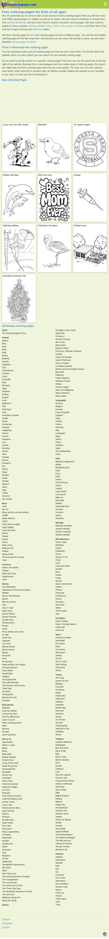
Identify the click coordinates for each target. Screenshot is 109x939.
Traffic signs (60, 899)
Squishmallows (62, 831)
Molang (58, 799)
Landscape (60, 433)
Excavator (59, 875)
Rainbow (59, 445)
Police (4, 542)
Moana (5, 652)
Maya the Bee (8, 811)
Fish (4, 406)
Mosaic (58, 581)
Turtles (5, 493)
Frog (4, 412)
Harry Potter (7, 781)
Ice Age (5, 635)
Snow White (7, 670)
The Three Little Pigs (11, 888)
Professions (60, 596)
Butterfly (5, 358)
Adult (4, 330)
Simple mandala (62, 535)
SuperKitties (7, 673)
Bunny (5, 355)
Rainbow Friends (62, 381)
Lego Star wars (8, 530)
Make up (59, 497)
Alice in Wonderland (11, 596)
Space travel (7, 554)
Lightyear (6, 641)
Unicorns (6, 496)
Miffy (57, 793)
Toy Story (6, 691)
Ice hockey (60, 649)
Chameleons (7, 370)
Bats (4, 343)
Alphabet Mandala (63, 526)
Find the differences (11, 717)
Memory (5, 729)
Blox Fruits (60, 342)
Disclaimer (7, 923)
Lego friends (60, 491)
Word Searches (9, 735)
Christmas (80, 26)
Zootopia (6, 700)
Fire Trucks (60, 878)
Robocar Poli (7, 548)
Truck (57, 905)
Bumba (58, 766)
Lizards (5, 445)
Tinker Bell (6, 688)
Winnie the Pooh (9, 697)
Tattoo (58, 608)
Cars (4, 605)
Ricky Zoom (7, 545)
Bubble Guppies (9, 757)
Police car (59, 893)
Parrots (5, 460)
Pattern (58, 587)
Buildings (59, 545)
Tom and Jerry (8, 894)
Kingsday (59, 705)
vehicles (22, 22)
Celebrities (60, 551)
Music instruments (63, 584)
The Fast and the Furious (13, 557)
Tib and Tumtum (62, 846)
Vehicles (59, 854)
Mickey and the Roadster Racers (69, 369)
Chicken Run (7, 760)
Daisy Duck (7, 611)
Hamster (6, 427)
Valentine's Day (62, 728)
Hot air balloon (61, 884)
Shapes (58, 817)
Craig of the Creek (10, 763)
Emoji (57, 560)
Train (57, 902)
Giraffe (5, 418)
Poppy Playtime (62, 378)
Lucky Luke (7, 805)
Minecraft (59, 372)
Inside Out (6, 638)
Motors (58, 890)
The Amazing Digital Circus (14, 333)
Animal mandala (62, 529)
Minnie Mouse (8, 649)
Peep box (59, 630)
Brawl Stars (60, 345)
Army (4, 506)
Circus (58, 554)
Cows (4, 376)
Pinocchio (6, 655)
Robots (5, 551)
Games (5, 905)
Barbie (58, 464)
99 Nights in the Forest (65, 330)
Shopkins (59, 518)
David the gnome (9, 766)
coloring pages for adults (23, 42)
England (59, 415)
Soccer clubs (61, 661)
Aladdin (5, 593)
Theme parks (61, 611)
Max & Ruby (60, 790)
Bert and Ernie (61, 748)
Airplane (59, 857)
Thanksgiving (61, 725)
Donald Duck (7, 620)
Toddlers (59, 739)
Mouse (5, 451)
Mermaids (59, 500)
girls (32, 35)
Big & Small (60, 751)
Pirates (5, 536)
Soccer (58, 658)
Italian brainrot (8, 518)
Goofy (4, 629)
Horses (5, 433)
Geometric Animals (10, 415)
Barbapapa (60, 745)
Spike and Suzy (9, 573)
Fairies (58, 479)
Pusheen (59, 512)
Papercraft (60, 627)
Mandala (59, 523)
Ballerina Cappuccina (64, 461)
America (59, 403)
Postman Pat (61, 811)
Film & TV (6, 739)
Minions (5, 814)
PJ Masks (6, 835)
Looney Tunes (8, 802)
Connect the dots (9, 714)
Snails (4, 478)
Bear (4, 346)
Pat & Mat (6, 826)
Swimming (60, 667)
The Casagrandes (10, 879)
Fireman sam (61, 778)
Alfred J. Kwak (8, 745)
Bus (57, 869)
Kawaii (58, 575)
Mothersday (60, 708)
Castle (58, 548)
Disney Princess (9, 617)
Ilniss (57, 572)
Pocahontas (7, 661)
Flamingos (6, 409)
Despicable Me (8, 769)
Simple (58, 822)
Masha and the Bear (11, 808)
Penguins (6, 463)
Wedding (59, 731)
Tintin (4, 579)
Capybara (6, 364)
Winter (58, 734)
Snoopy (58, 825)
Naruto (5, 533)
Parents (6, 919)
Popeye (5, 570)
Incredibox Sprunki (63, 366)
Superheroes (7, 576)
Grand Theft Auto (63, 360)
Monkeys (6, 448)
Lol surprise (60, 494)
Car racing (60, 643)
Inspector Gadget (9, 787)
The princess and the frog (13, 685)
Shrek (4, 847)
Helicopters (60, 881)
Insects (5, 436)
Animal (5, 337)
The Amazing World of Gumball (16, 876)
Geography (60, 400)
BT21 (57, 763)
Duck (4, 400)
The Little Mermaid (10, 682)
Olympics (59, 714)
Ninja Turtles (7, 823)
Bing (57, 754)
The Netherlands (62, 451)
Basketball (60, 640)
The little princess (63, 840)
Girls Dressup (61, 482)
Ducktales (6, 772)
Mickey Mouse (8, 646)
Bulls (4, 352)
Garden (58, 569)
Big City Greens (9, 602)
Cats (4, 367)
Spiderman (7, 861)
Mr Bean (6, 817)
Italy (57, 430)
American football (63, 637)
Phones (58, 590)
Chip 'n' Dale (7, 608)
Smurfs (5, 858)
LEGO (5, 521)
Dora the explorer (63, 775)
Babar (4, 748)
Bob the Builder (62, 760)
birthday (33, 26)
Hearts (58, 485)
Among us (59, 336)
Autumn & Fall (61, 681)
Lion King (6, 644)
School (58, 599)
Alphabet (6, 708)
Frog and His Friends (64, 781)
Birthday (59, 684)
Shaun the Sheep (63, 819)
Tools (4, 560)
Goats (4, 421)
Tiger (4, 490)
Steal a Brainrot (62, 393)
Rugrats (5, 841)
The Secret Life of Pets (12, 885)
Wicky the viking (9, 900)
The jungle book (9, 679)
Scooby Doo (7, 844)
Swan (4, 487)
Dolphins (6, 391)
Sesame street (61, 814)
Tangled (5, 676)
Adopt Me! (60, 333)
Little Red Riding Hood (12, 799)
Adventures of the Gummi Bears (16, 590)
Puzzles (5, 732)
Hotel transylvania (10, 784)
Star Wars (6, 867)
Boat (57, 866)
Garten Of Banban (63, 357)
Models (58, 503)
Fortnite (58, 354)
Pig (3, 466)
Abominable (7, 742)
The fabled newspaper (65, 837)
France (58, 424)
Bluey (4, 751)
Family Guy (7, 775)
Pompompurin (61, 808)
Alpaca (5, 340)
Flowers (58, 421)
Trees (57, 454)
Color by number (9, 711)
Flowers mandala (63, 532)
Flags (57, 418)
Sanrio (58, 515)
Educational (7, 705)
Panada (5, 457)
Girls (57, 458)
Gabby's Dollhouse (63, 784)
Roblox (58, 384)
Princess (59, 509)
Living (58, 578)
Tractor (58, 896)
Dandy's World (61, 348)
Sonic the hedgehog (64, 390)
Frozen (5, 626)
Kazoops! (6, 793)
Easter (70, 26)
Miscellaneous (62, 539)
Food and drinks (62, 566)
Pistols (5, 539)
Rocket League (62, 387)
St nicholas (60, 719)
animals (11, 22)
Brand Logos (61, 542)
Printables (60, 618)
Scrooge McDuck (9, 667)
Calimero (59, 769)
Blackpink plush (62, 467)
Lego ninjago (7, 527)
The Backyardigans (64, 834)
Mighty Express (62, 796)
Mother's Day (45, 26)
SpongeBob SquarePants (13, 864)
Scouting (59, 602)
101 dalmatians (9, 587)
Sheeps (5, 475)
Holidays (59, 702)
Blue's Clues (60, 757)
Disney (5, 584)
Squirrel (5, 484)
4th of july (59, 678)
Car (57, 872)
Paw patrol (6, 829)
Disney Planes (8, 614)
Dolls (57, 476)
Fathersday (60, 696)
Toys (57, 614)
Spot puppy (60, 828)
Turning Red (7, 694)
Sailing (58, 655)
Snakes (5, 481)
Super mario (60, 396)
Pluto (4, 658)
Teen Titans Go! (9, 873)
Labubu (58, 488)
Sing (4, 853)
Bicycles (59, 863)
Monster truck (61, 887)
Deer (4, 382)
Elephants (6, 403)
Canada (58, 409)
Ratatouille (6, 838)
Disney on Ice (61, 557)
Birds (4, 349)
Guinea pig (7, 424)
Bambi (5, 599)
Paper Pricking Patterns (65, 624)
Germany (59, 427)
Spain (58, 448)
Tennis (58, 670)
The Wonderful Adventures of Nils (17, 891)
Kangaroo (6, 439)
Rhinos (5, 469)
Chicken (5, 373)
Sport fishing (61, 664)
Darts (57, 646)
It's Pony (6, 790)
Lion (4, 442)
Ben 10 (5, 509)
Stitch (4, 870)
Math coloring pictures (12, 723)
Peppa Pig (60, 805)
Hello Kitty (59, 787)
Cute (57, 772)
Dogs (4, 388)
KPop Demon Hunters (11, 796)
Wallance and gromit (11, 897)
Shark (4, 472)
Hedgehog (6, 430)
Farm (57, 563)
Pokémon (59, 375)
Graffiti (5, 515)
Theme (58, 675)
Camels (5, 361)
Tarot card (59, 605)
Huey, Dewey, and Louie (12, 632)
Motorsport (60, 652)
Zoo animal (7, 499)
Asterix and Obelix (10, 567)
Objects (58, 802)
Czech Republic (62, 412)
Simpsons (6, 850)
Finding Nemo (8, 623)
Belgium (59, 406)
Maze (4, 726)
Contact (6, 927)
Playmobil (59, 593)
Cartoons (6, 564)
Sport (58, 634)
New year (59, 711)
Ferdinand (6, 778)
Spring (58, 716)
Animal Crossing (62, 339)
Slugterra (6, 855)
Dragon (5, 397)
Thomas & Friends (63, 843)
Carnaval (59, 687)
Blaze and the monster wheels (15, 512)
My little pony (8, 820)
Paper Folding (61, 621)
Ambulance (60, 860)
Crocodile (6, 379)
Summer (59, 722)
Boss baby (6, 754)
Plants (58, 442)
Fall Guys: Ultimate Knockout (68, 351)
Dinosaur (6, 385)
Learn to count (8, 720)
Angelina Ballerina (63, 742)
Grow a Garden (62, 363)
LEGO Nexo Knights (11, 524)
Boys (4, 503)
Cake (57, 470)
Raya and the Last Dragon (13, 664)
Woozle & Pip (61, 849)
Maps (57, 436)
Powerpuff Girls (62, 506)
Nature (58, 439)
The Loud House (9, 882)
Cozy (57, 473)
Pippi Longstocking (10, 832)
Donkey (5, 394)
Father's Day (59, 26)
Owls (4, 454)
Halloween (37, 29)
